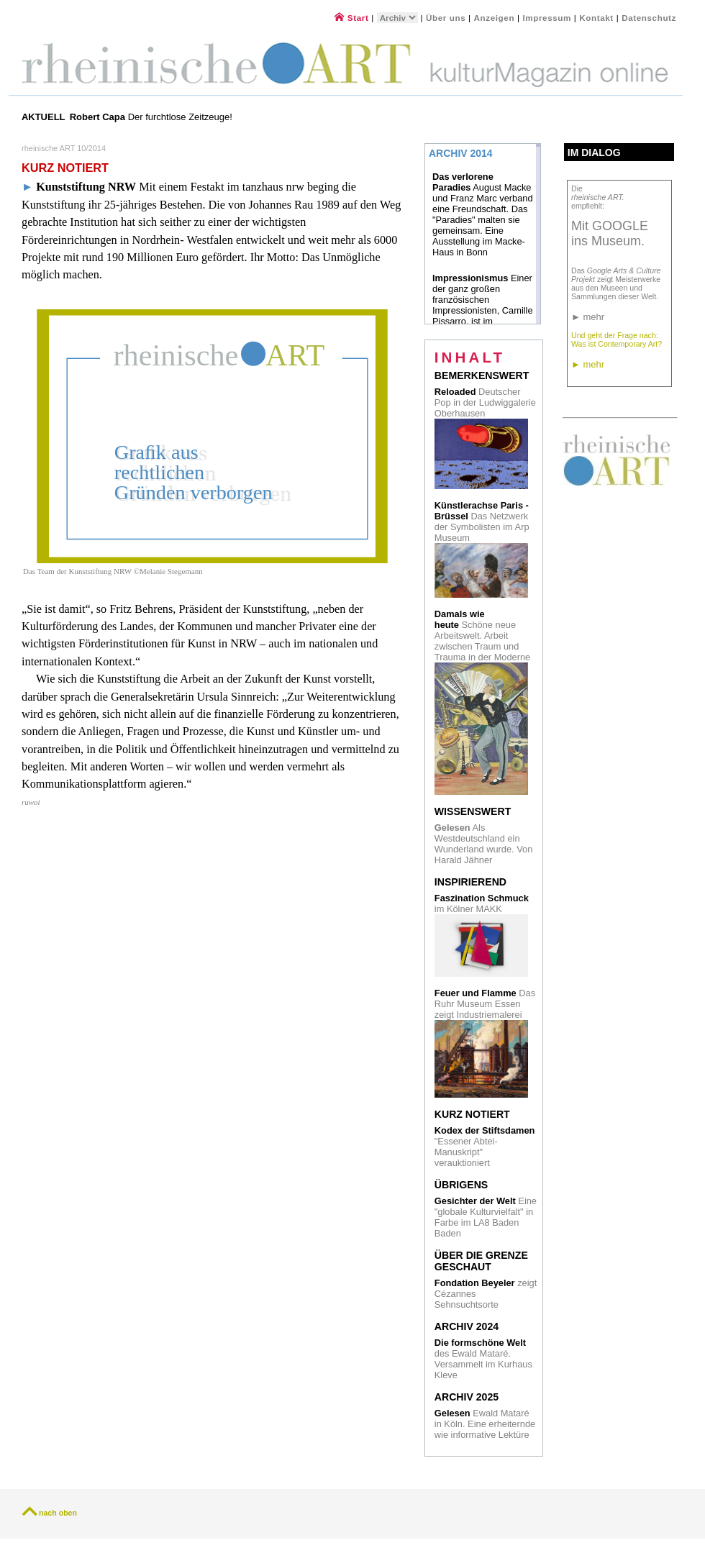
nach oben (58, 1512)
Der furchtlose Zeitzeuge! (152, 116)
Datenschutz (649, 17)
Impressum (547, 17)
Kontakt (596, 17)
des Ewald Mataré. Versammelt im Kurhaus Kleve (483, 1358)
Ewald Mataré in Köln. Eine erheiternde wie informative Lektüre (485, 1424)
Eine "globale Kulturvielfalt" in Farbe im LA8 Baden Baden (486, 1217)
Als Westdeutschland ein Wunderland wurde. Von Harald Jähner (484, 843)
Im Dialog (594, 152)
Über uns (445, 17)
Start (351, 17)
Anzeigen (494, 17)
